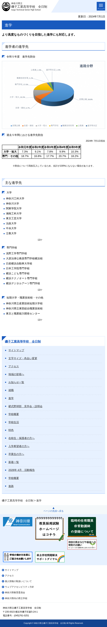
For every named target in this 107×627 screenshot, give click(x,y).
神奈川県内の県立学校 (16, 598)
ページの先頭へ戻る (53, 511)
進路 (11, 486)
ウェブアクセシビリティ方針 (19, 587)
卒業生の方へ (16, 454)
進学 (11, 398)
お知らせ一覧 (16, 382)
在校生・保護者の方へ (21, 438)
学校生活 (13, 422)
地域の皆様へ (16, 374)
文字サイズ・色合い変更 (22, 358)
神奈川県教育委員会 (15, 592)
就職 (11, 390)
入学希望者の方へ (18, 446)
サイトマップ (16, 350)
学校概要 (13, 414)
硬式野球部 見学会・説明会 (25, 406)
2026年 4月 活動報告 (21, 469)
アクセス (13, 366)
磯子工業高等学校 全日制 (23, 341)
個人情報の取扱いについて (18, 581)
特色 (11, 430)
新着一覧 (13, 462)
